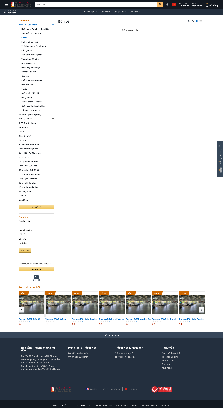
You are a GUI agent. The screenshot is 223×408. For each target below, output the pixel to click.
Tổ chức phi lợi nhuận (30, 110)
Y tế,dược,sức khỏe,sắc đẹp (33, 46)
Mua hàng (167, 367)
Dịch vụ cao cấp (28, 63)
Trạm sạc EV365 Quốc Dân (30, 319)
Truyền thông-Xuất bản (32, 101)
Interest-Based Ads (103, 405)
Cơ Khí (21, 131)
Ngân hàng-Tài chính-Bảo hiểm (35, 28)
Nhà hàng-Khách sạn (30, 67)
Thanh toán (168, 360)
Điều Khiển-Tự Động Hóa (30, 152)
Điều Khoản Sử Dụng (62, 405)
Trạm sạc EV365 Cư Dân (55, 319)
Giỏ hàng (166, 363)
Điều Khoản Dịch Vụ (78, 353)
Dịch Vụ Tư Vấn (25, 118)
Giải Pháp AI (24, 127)
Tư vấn (24, 88)
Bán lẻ (24, 37)
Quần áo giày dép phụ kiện (33, 105)
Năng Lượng (24, 157)
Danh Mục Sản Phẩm (28, 24)
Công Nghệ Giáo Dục (28, 178)
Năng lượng (26, 97)
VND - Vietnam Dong (111, 389)
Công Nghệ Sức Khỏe (28, 165)
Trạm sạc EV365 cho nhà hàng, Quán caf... (138, 319)
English (91, 389)
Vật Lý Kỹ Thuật (25, 191)
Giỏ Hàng (221, 161)
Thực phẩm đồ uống (30, 58)
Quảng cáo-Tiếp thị (30, 93)
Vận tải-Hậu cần (28, 71)
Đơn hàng (221, 153)
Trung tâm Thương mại (31, 54)
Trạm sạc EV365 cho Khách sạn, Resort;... (112, 319)
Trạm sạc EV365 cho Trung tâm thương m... (165, 319)
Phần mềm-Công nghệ (31, 80)
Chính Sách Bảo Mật (78, 356)
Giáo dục (25, 75)
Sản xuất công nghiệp (31, 33)
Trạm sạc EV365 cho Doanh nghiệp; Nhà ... (85, 319)
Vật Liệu (22, 140)
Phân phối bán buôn (30, 41)
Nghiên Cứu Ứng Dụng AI (29, 148)
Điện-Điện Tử (24, 135)
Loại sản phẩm (25, 230)
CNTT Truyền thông (27, 122)
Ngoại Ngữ (23, 199)
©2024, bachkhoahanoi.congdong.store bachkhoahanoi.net (143, 405)
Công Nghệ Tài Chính (28, 182)
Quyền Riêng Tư (83, 405)
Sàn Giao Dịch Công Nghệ (30, 114)
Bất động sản (27, 50)
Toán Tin (22, 195)
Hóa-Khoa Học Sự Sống (29, 144)
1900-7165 (221, 170)
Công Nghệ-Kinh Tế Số (29, 169)
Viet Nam (131, 389)
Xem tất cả (36, 207)
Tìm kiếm (25, 250)
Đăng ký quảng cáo (124, 353)
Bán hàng (36, 269)
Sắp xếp (22, 239)
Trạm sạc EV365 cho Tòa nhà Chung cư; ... (192, 319)
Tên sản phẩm (25, 221)
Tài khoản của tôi (170, 356)
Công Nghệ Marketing (28, 187)
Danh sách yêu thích (172, 353)
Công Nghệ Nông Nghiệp (29, 174)
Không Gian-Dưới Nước (29, 161)
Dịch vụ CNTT (27, 84)
